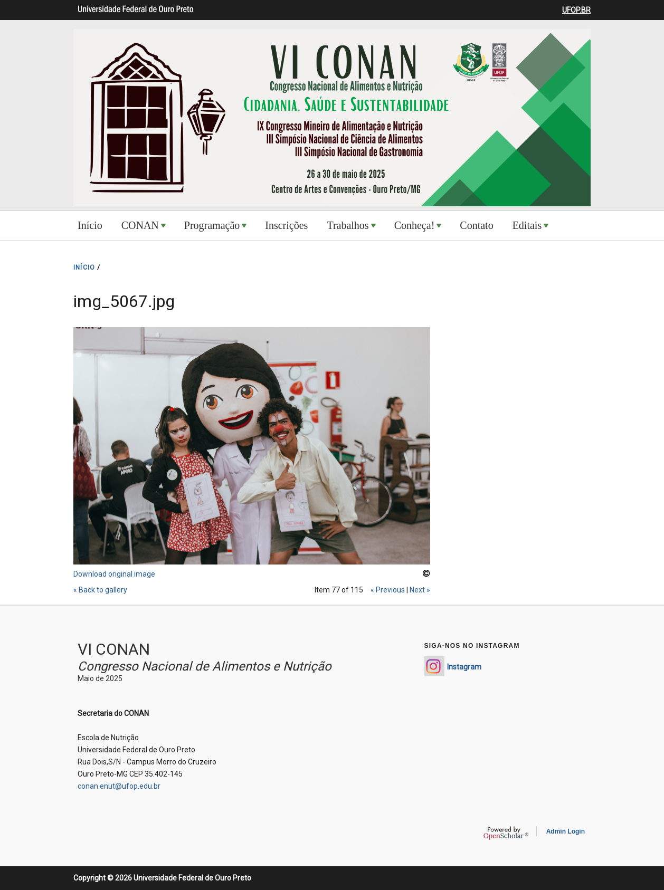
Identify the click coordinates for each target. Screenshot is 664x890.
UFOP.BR (576, 10)
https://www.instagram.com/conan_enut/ (434, 666)
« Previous (388, 590)
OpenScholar (505, 833)
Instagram (464, 667)
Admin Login (565, 831)
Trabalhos (347, 225)
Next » (420, 590)
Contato (476, 225)
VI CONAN (114, 649)
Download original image (114, 574)
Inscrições (286, 225)
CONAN (140, 225)
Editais (527, 225)
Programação (212, 225)
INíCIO (84, 267)
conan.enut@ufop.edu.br (119, 786)
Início (90, 225)
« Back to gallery (100, 590)
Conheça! (414, 225)
